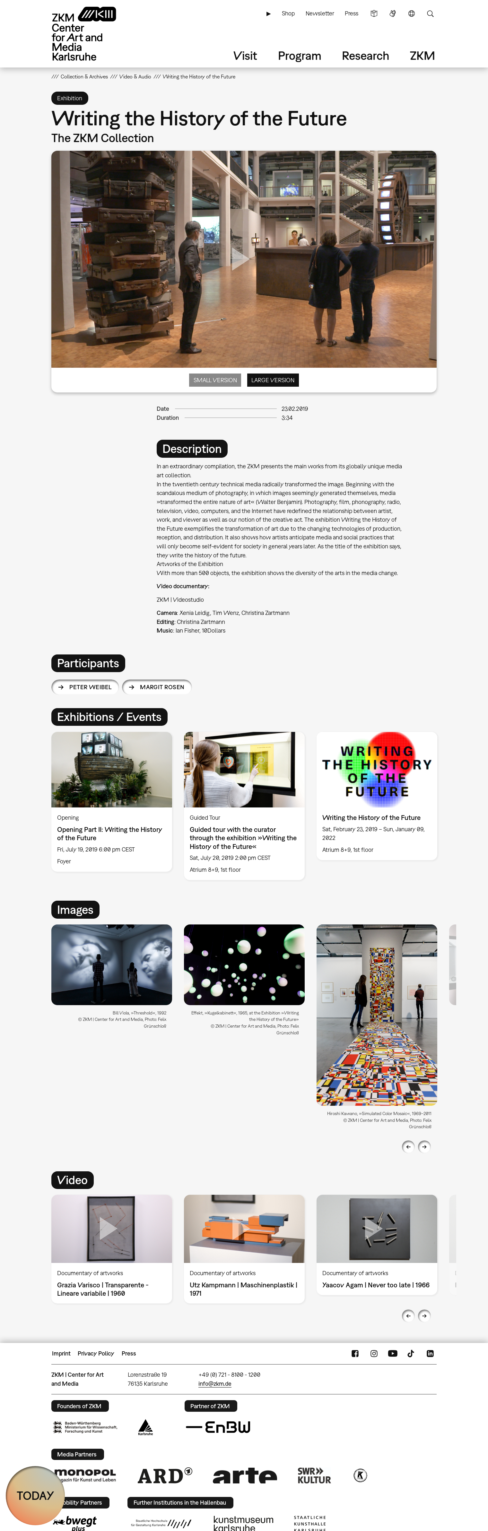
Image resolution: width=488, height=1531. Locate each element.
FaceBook (355, 1353)
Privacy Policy (96, 1353)
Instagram (374, 1353)
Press (351, 13)
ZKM (422, 55)
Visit (245, 55)
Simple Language (374, 13)
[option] (112, 802)
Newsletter (320, 13)
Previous (408, 1146)
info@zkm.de (214, 1383)
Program (299, 55)
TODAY (35, 1495)
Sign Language (392, 13)
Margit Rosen (162, 687)
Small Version (215, 380)
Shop (288, 13)
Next (424, 1146)
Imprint (61, 1353)
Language (411, 13)
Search (430, 13)
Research (365, 55)
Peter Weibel (90, 687)
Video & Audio (135, 76)
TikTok (411, 1353)
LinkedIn (430, 1353)
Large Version (272, 380)
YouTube (392, 1353)
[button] (111, 964)
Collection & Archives (84, 76)
